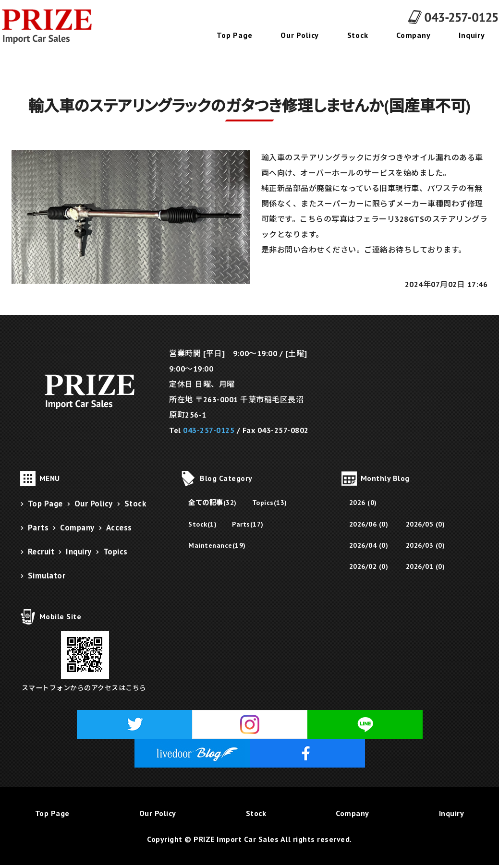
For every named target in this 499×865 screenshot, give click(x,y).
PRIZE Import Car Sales (236, 839)
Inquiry (472, 35)
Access (119, 527)
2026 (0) (363, 502)
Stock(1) (202, 524)
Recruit (41, 551)
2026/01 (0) (425, 566)
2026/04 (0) (369, 545)
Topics (115, 551)
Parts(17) (248, 524)
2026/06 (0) (369, 524)
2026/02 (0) (369, 566)
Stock (357, 35)
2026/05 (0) (425, 524)
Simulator (47, 575)
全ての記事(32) (212, 502)
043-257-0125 (208, 430)
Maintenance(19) (217, 545)
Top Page (234, 35)
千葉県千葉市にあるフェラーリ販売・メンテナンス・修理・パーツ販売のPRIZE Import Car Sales (53, 26)
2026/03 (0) (425, 545)
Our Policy (299, 35)
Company (413, 35)
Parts (38, 527)
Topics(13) (269, 502)
